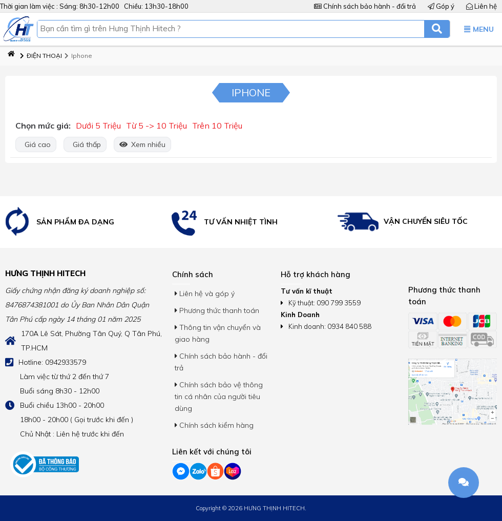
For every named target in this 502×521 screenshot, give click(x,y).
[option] (84, 222)
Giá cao (36, 144)
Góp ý (441, 6)
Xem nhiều (142, 144)
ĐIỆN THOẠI (41, 55)
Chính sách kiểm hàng (214, 425)
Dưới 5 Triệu (98, 125)
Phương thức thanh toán (217, 310)
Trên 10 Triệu (217, 125)
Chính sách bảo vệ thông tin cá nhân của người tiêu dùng (219, 396)
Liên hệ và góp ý (205, 293)
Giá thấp (85, 144)
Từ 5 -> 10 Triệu (156, 125)
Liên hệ (481, 6)
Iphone (78, 55)
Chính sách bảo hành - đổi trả (365, 6)
